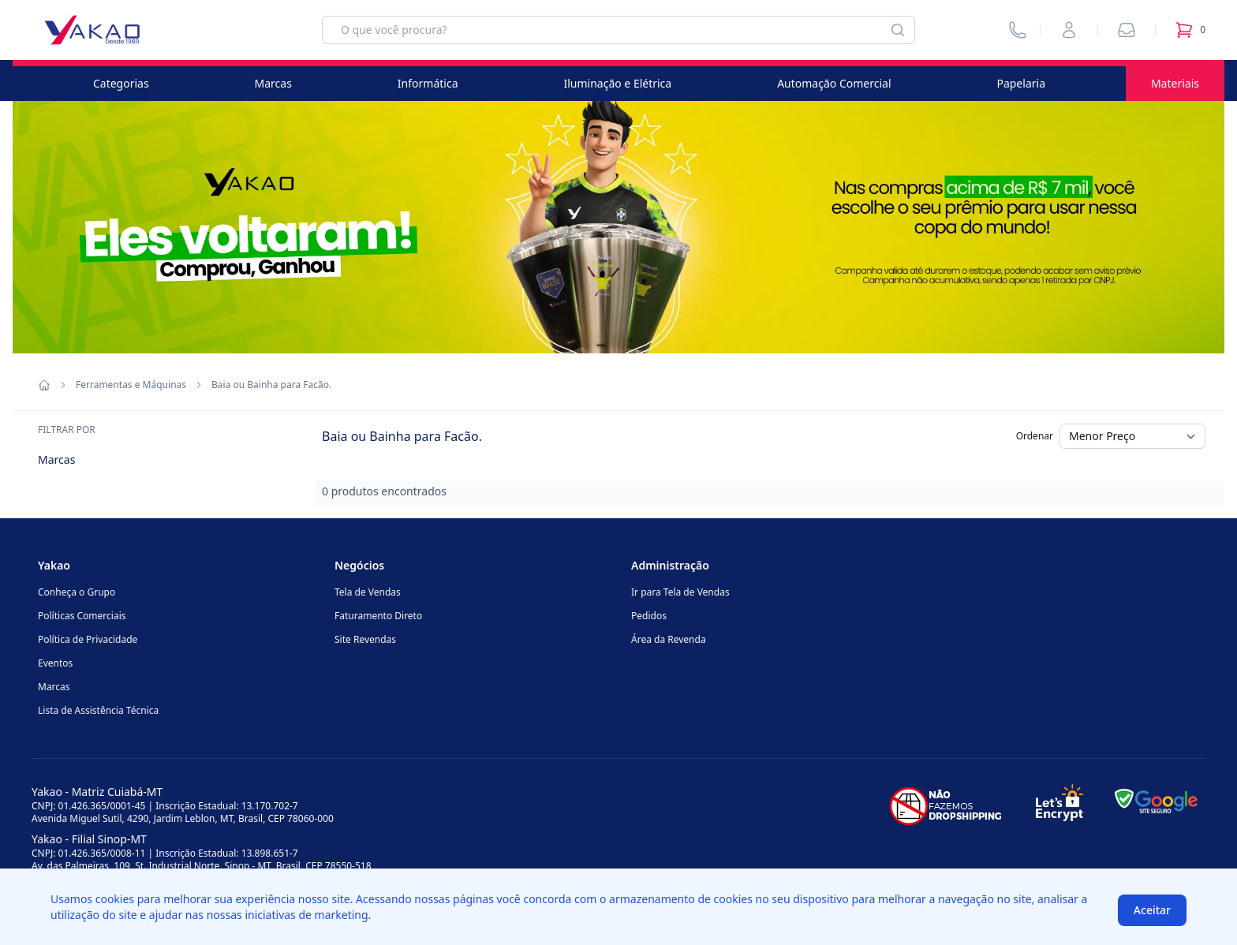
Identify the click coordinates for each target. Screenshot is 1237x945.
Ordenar (1034, 436)
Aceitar (1152, 909)
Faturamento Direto (378, 615)
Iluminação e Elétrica (617, 83)
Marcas (273, 83)
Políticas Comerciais (81, 615)
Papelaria (1020, 83)
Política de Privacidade (87, 639)
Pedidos (649, 615)
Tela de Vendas (367, 592)
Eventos (55, 663)
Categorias (121, 83)
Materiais (1175, 83)
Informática (428, 83)
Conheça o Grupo (76, 592)
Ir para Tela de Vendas (680, 592)
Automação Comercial (834, 83)
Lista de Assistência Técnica (98, 710)
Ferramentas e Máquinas (131, 385)
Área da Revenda (668, 639)
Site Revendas (365, 639)
